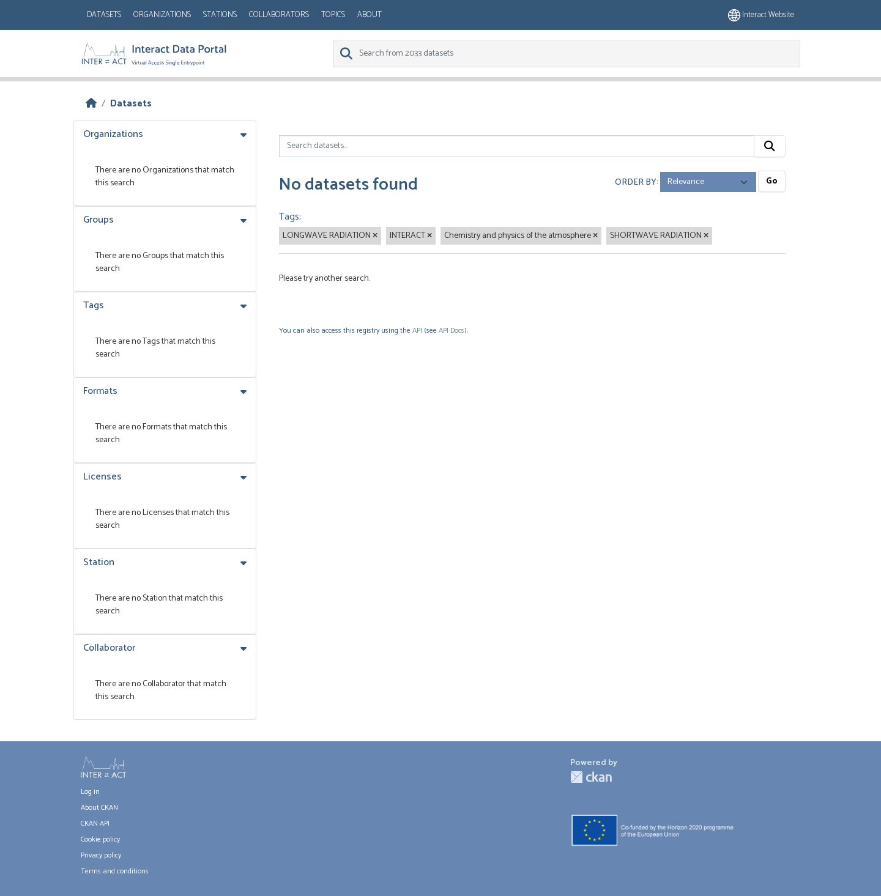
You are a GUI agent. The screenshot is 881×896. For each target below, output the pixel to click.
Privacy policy (101, 855)
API (417, 330)
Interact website (761, 15)
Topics (333, 15)
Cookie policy (100, 839)
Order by (635, 182)
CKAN (591, 777)
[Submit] (770, 146)
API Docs (451, 330)
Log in (90, 792)
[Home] (91, 103)
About (369, 15)
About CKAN (99, 807)
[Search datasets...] (516, 146)
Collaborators (279, 15)
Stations (220, 15)
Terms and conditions (115, 871)
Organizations (162, 15)
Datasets (104, 15)
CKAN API (95, 823)
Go (772, 181)
